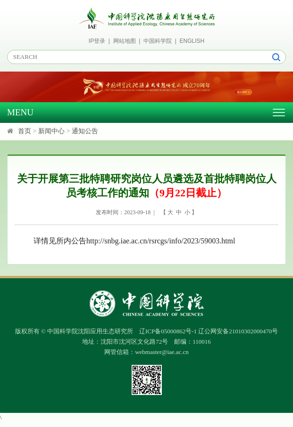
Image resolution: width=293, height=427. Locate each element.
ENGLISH (192, 41)
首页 (24, 131)
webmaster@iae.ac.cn (162, 351)
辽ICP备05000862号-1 (168, 331)
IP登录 (97, 41)
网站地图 (124, 41)
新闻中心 (51, 131)
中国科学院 (157, 41)
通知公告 (85, 131)
